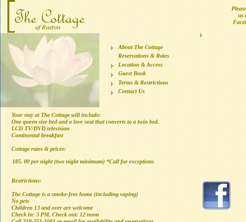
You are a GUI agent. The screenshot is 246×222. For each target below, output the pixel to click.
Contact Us (131, 91)
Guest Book (132, 73)
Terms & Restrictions (143, 82)
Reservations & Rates (143, 55)
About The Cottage (140, 47)
